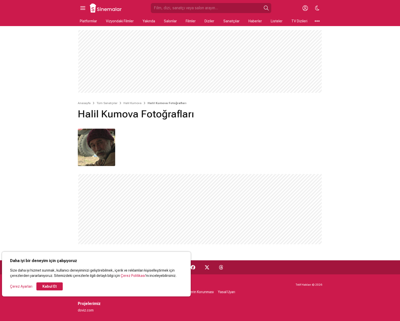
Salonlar (170, 21)
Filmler (191, 21)
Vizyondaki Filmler (120, 21)
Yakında (149, 21)
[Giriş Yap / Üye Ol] (305, 8)
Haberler (255, 21)
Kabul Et (49, 286)
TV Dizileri (299, 21)
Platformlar (88, 21)
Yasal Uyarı (226, 292)
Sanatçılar (231, 21)
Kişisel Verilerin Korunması (193, 292)
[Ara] (266, 8)
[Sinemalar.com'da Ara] (206, 8)
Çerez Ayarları (21, 286)
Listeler (277, 21)
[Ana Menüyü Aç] (83, 8)
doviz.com (86, 310)
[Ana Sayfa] (106, 8)
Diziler (209, 21)
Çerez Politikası (133, 276)
